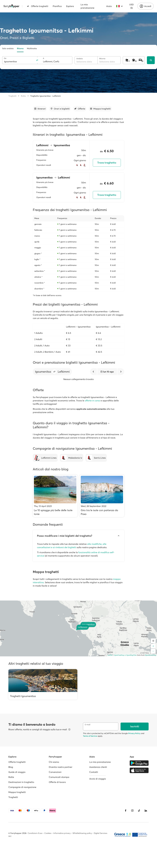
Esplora (70, 6)
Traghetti (12, 96)
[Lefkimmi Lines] (45, 458)
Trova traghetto (106, 162)
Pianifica (57, 6)
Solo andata (8, 48)
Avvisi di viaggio (97, 778)
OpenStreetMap (150, 655)
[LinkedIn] (146, 810)
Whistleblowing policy (82, 833)
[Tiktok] (139, 810)
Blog (10, 767)
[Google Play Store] (139, 763)
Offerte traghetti (37, 6)
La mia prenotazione (87, 6)
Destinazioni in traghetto (21, 782)
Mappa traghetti (17, 792)
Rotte (23, 96)
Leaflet (110, 655)
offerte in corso (92, 400)
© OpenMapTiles (131, 655)
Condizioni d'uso (35, 833)
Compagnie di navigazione (22, 787)
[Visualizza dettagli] (69, 729)
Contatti (93, 772)
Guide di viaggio (16, 772)
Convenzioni (55, 772)
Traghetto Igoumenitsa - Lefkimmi (45, 96)
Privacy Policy (134, 733)
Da (5, 58)
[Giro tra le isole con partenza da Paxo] (102, 496)
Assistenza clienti (98, 767)
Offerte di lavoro (57, 782)
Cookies (47, 833)
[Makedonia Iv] (71, 458)
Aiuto (109, 6)
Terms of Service (90, 736)
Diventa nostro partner (60, 767)
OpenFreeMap (119, 655)
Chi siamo (54, 762)
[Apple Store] (139, 770)
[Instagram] (132, 810)
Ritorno (20, 48)
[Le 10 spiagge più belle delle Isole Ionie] (55, 496)
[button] (54, 371)
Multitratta (32, 48)
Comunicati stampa (59, 777)
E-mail (87, 725)
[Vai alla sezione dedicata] (40, 108)
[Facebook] (125, 810)
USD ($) (131, 6)
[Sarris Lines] (96, 458)
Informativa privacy (62, 833)
